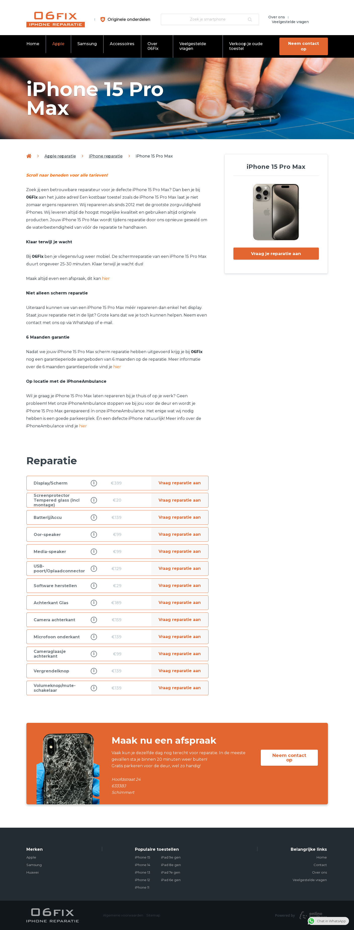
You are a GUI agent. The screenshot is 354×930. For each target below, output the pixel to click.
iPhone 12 (142, 880)
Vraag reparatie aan (180, 483)
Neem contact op (302, 46)
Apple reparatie (60, 156)
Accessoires (122, 43)
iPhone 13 (142, 872)
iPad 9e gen (171, 857)
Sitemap (153, 915)
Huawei (32, 872)
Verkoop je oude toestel (245, 46)
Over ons (276, 17)
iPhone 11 (142, 887)
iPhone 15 (142, 857)
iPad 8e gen (171, 865)
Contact (320, 865)
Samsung (87, 43)
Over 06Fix (153, 46)
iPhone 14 (142, 865)
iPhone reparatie (106, 156)
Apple (58, 43)
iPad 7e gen (170, 872)
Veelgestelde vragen (290, 22)
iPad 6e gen (171, 880)
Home (32, 43)
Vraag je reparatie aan (276, 253)
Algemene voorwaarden (123, 915)
